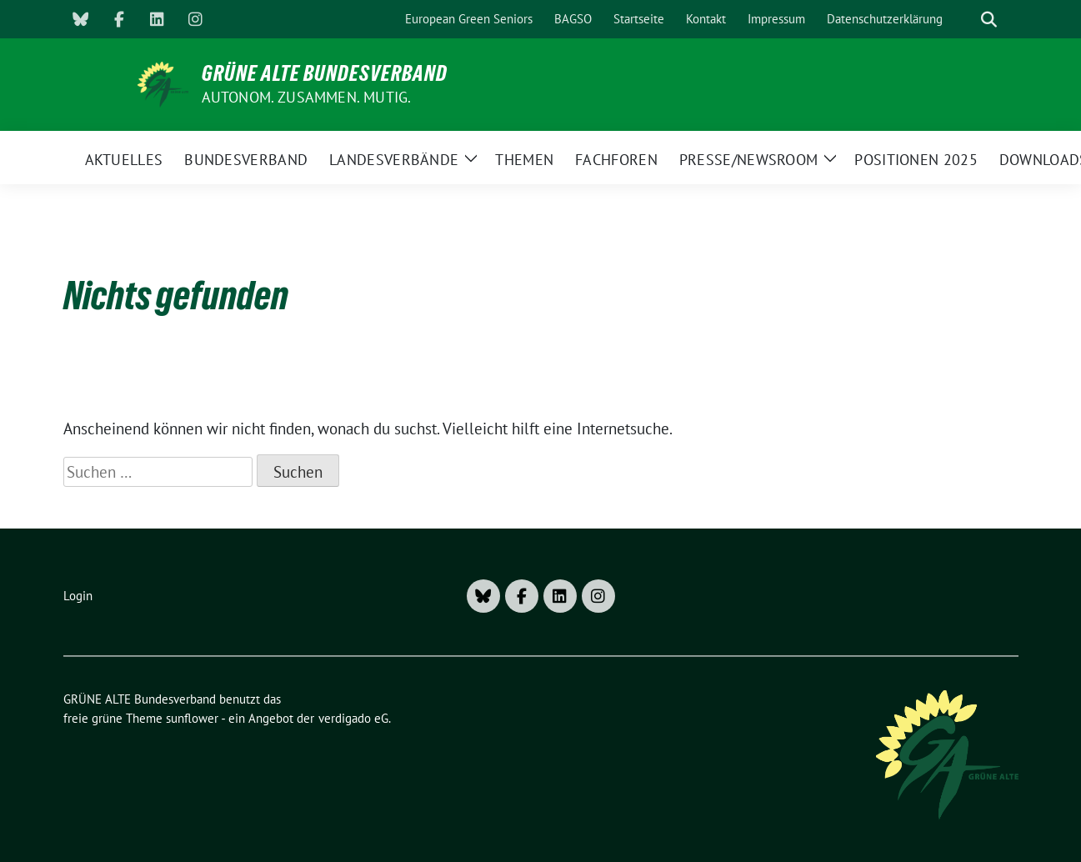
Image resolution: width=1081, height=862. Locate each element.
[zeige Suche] (989, 19)
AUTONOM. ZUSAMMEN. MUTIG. (307, 97)
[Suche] (965, 19)
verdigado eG (353, 718)
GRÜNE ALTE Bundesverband (325, 73)
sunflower (192, 718)
